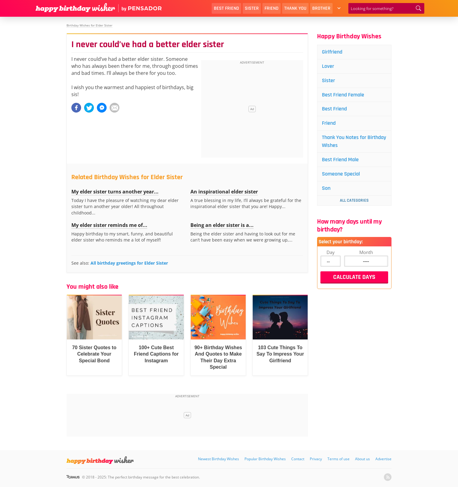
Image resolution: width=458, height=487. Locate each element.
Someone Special (341, 173)
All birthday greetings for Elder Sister (129, 263)
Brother (321, 8)
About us (362, 458)
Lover (328, 66)
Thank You (295, 8)
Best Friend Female (343, 94)
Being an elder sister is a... (222, 225)
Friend (272, 8)
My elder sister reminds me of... (109, 225)
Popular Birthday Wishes (265, 458)
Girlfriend (332, 51)
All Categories (354, 200)
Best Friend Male (340, 159)
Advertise (383, 458)
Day (330, 252)
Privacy (316, 458)
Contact (297, 458)
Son (326, 188)
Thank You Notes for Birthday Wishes (354, 141)
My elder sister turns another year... (115, 191)
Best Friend (226, 8)
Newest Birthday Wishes (218, 458)
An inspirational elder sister (224, 191)
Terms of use (338, 458)
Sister (252, 8)
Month (366, 252)
